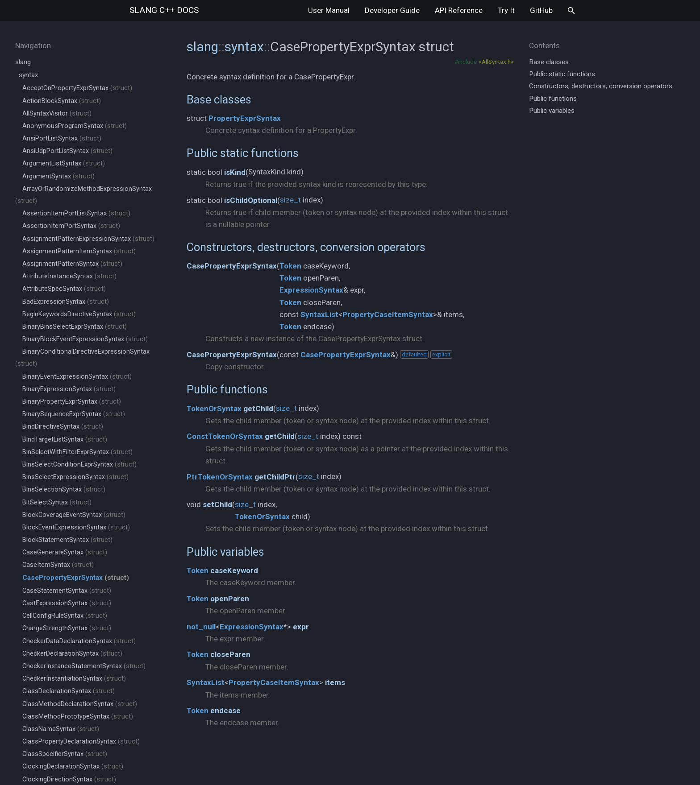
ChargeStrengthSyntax (66, 628)
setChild (217, 504)
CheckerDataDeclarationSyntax (79, 641)
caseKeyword (234, 570)
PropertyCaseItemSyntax (387, 314)
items (335, 682)
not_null (201, 626)
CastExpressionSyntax (66, 603)
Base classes (219, 99)
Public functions (227, 389)
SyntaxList (319, 314)
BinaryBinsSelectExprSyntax (74, 327)
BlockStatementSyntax (67, 540)
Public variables (225, 551)
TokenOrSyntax (214, 408)
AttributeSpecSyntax (64, 289)
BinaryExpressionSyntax (69, 389)
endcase (225, 710)
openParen (229, 598)
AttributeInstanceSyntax (69, 276)
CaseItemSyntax (58, 565)
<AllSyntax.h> (496, 61)
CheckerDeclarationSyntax (72, 653)
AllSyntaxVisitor (57, 113)
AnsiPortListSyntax (61, 138)
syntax (28, 75)
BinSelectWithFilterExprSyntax (77, 452)
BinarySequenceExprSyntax (73, 414)
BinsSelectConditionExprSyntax (79, 464)
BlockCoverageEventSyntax (73, 515)
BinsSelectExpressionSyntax (75, 477)
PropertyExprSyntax (244, 118)
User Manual (329, 10)
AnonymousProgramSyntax (74, 126)
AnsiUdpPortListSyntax (67, 151)
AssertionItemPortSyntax (71, 226)
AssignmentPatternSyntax (72, 264)
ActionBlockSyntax (61, 101)
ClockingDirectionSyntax (69, 779)
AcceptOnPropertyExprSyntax (77, 88)
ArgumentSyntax (58, 176)
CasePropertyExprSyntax (232, 265)
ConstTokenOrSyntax (225, 436)
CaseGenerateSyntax (64, 552)
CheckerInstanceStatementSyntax (84, 666)
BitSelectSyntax (57, 502)
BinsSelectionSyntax (63, 489)
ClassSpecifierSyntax (64, 754)
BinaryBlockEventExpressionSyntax (85, 339)
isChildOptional (250, 200)
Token (290, 265)
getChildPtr (275, 476)
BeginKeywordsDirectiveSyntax (79, 314)
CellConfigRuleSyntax (64, 616)
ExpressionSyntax (311, 289)
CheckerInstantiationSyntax (74, 678)
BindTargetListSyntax (64, 439)
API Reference (459, 10)
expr (301, 626)
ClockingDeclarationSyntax (72, 766)
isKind (235, 172)
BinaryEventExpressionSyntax (77, 376)
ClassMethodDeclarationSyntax (79, 704)
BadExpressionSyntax (65, 302)
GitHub (541, 10)
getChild (258, 408)
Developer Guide (392, 10)
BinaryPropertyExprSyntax (71, 401)
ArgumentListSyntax (63, 163)
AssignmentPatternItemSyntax (79, 251)
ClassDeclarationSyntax (68, 691)
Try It (506, 10)
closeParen (230, 654)
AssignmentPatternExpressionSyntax (88, 239)
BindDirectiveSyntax (62, 426)
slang (164, 10)
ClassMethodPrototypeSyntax (77, 716)
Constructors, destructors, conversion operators (306, 247)
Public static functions (243, 153)
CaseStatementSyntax (66, 591)
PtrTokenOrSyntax (220, 476)
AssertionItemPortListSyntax (76, 213)
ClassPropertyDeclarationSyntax (81, 741)
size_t (290, 199)
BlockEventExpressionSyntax (76, 527)
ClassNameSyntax (60, 729)
